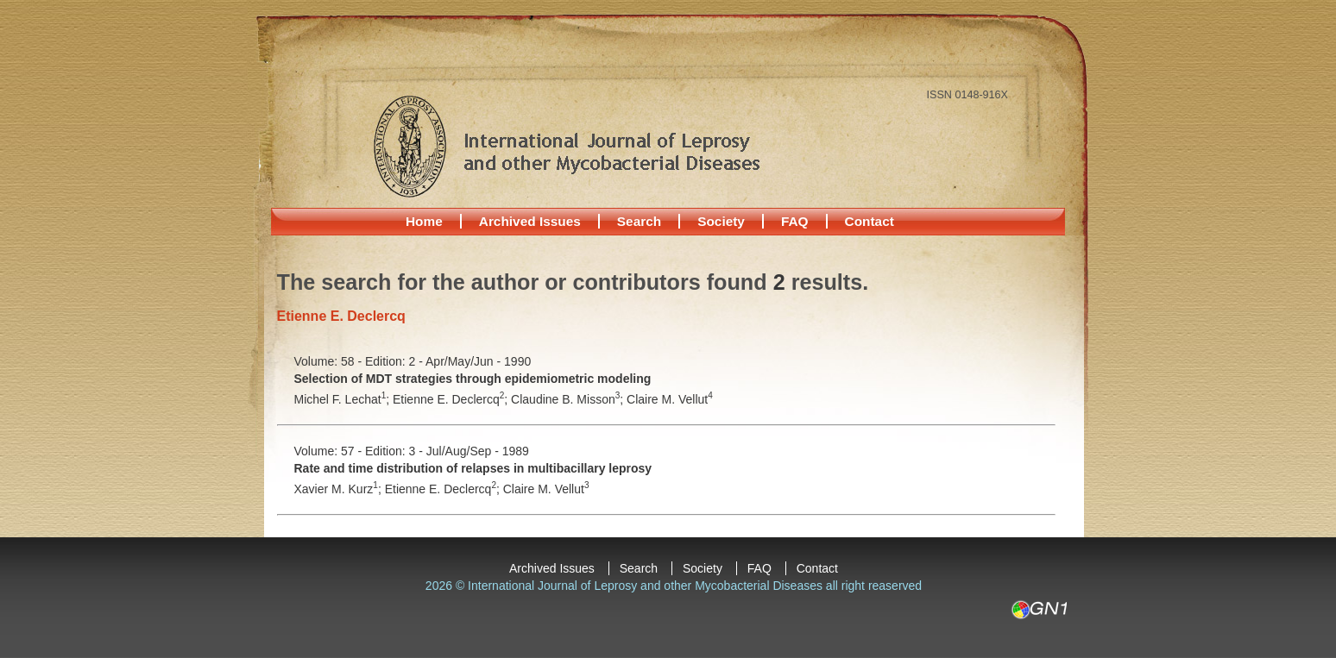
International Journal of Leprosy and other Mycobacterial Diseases (566, 145)
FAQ (795, 221)
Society (721, 221)
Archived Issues (530, 221)
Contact (869, 221)
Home (424, 221)
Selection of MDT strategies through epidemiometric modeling (473, 378)
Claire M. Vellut (670, 399)
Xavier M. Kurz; (339, 489)
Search (639, 221)
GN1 (1039, 609)
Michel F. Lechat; (344, 399)
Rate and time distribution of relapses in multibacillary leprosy (473, 468)
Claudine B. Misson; (569, 399)
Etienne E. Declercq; (452, 399)
